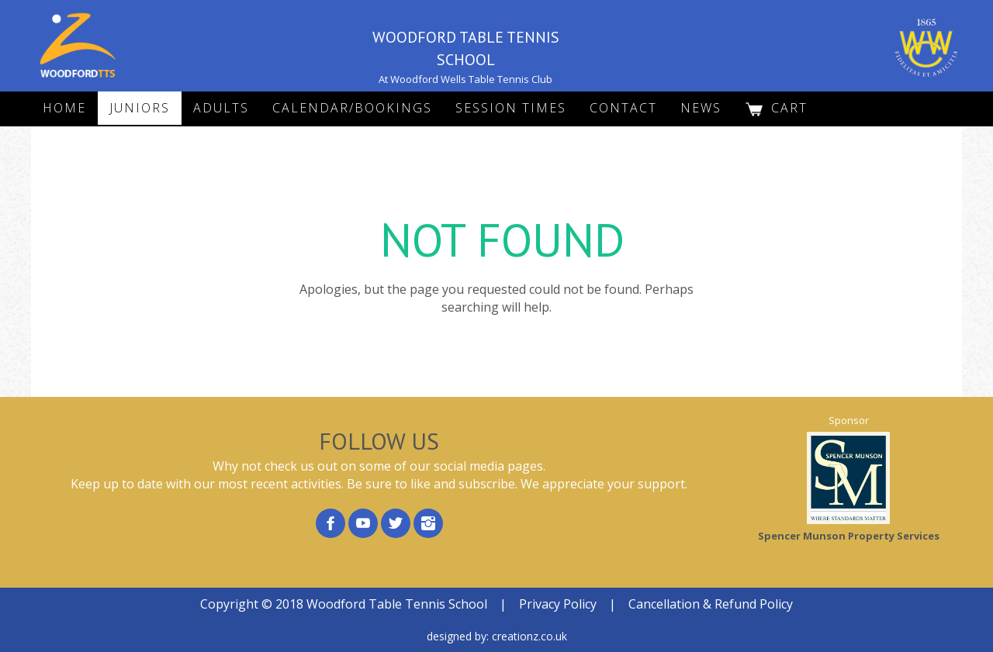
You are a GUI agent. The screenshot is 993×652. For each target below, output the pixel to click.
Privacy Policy (558, 603)
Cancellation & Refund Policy (710, 603)
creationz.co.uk (529, 636)
